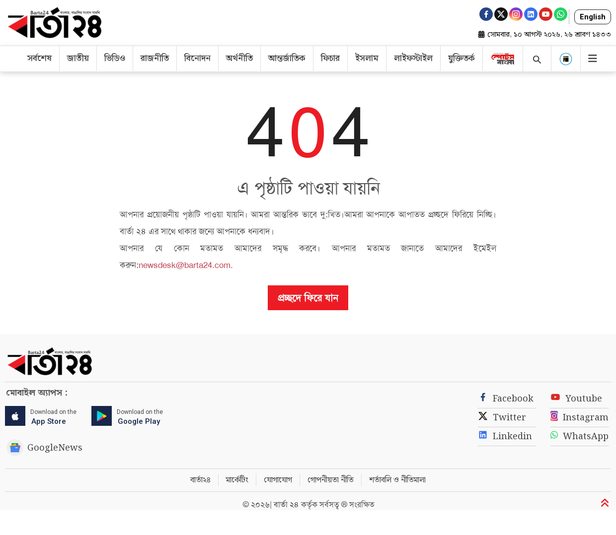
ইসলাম (367, 59)
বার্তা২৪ (200, 480)
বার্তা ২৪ (287, 504)
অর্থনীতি (239, 59)
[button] (566, 58)
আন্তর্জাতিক (287, 59)
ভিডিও (114, 59)
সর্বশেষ (39, 59)
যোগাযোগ (278, 480)
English (593, 16)
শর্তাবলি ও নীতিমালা (397, 480)
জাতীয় (78, 59)
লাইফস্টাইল (413, 59)
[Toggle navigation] (589, 56)
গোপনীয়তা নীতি (331, 480)
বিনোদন (197, 59)
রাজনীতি (155, 59)
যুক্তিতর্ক (461, 59)
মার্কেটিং (237, 480)
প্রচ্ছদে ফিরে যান (308, 297)
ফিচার (330, 59)
